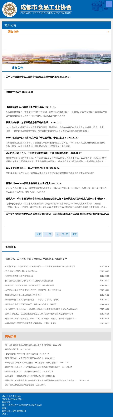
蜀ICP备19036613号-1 (12, 399)
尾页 (74, 234)
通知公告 (58, 31)
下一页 (65, 234)
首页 (38, 234)
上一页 (48, 234)
